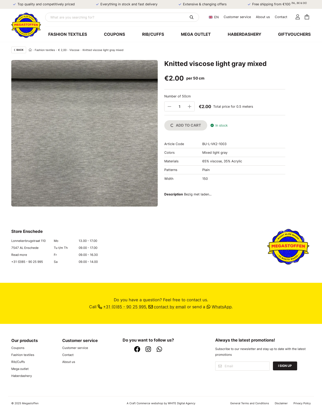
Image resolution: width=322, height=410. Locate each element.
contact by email (167, 306)
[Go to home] (28, 25)
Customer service (237, 17)
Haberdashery (244, 34)
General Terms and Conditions (249, 403)
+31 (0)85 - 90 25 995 (27, 262)
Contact (281, 17)
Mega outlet (196, 34)
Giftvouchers (294, 34)
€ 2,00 (62, 50)
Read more (19, 255)
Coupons (114, 34)
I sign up (285, 366)
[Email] (242, 366)
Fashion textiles (67, 34)
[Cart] (307, 17)
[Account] (297, 17)
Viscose (74, 50)
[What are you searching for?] (122, 17)
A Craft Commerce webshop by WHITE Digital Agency (161, 403)
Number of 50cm (177, 96)
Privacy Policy (302, 403)
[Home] (30, 50)
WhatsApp (219, 306)
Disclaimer (281, 403)
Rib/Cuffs (153, 34)
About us (263, 17)
